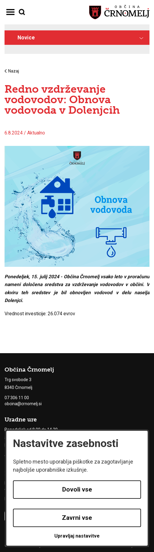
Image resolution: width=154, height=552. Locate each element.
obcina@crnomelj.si (23, 403)
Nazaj (12, 71)
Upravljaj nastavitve (77, 536)
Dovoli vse (77, 489)
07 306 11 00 (17, 397)
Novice (26, 38)
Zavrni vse (77, 517)
